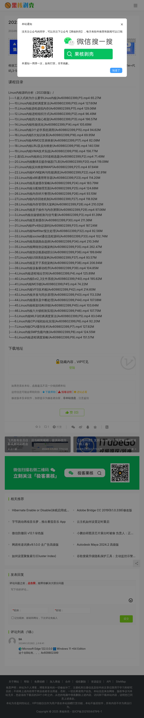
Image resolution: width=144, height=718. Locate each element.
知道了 (116, 70)
